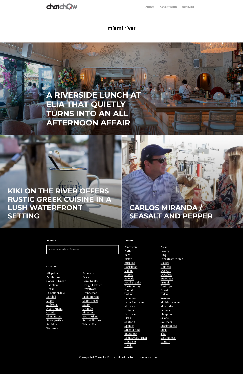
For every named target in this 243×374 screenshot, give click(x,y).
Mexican (129, 306)
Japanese (130, 298)
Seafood (129, 322)
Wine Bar (130, 341)
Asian (164, 247)
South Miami (90, 316)
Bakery (165, 251)
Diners (128, 274)
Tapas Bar (130, 333)
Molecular (167, 306)
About (150, 6)
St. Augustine (54, 320)
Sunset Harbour (92, 320)
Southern (167, 322)
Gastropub (167, 286)
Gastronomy (132, 286)
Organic (129, 310)
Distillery (166, 274)
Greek (164, 290)
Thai (163, 333)
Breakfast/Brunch (172, 259)
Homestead (89, 293)
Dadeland (52, 285)
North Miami (54, 308)
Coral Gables (90, 281)
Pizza (127, 318)
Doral (50, 289)
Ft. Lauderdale (55, 293)
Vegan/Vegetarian (135, 337)
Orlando (87, 308)
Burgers (129, 262)
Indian (128, 294)
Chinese (166, 266)
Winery (165, 341)
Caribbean (130, 266)
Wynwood (52, 328)
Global (128, 290)
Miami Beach (90, 300)
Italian (165, 294)
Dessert (166, 270)
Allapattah (52, 273)
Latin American (134, 302)
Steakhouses (169, 326)
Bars (127, 255)
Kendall (51, 296)
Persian (165, 310)
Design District (92, 285)
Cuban (128, 270)
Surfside (51, 324)
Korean (165, 298)
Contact (188, 6)
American (130, 247)
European (167, 278)
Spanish (129, 326)
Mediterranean (170, 302)
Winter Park (90, 324)
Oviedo (50, 312)
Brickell (87, 277)
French (165, 282)
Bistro (128, 259)
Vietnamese (168, 337)
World (128, 345)
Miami (50, 300)
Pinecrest (88, 312)
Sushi (164, 330)
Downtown (89, 289)
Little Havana (90, 296)
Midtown (52, 304)
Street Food (132, 330)
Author (129, 251)
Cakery (165, 262)
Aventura (88, 273)
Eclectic (129, 278)
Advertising (168, 6)
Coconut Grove (56, 281)
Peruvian (130, 314)
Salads (165, 318)
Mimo (86, 304)
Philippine (167, 314)
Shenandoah (54, 316)
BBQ (163, 255)
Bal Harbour (54, 277)
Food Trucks (132, 282)
